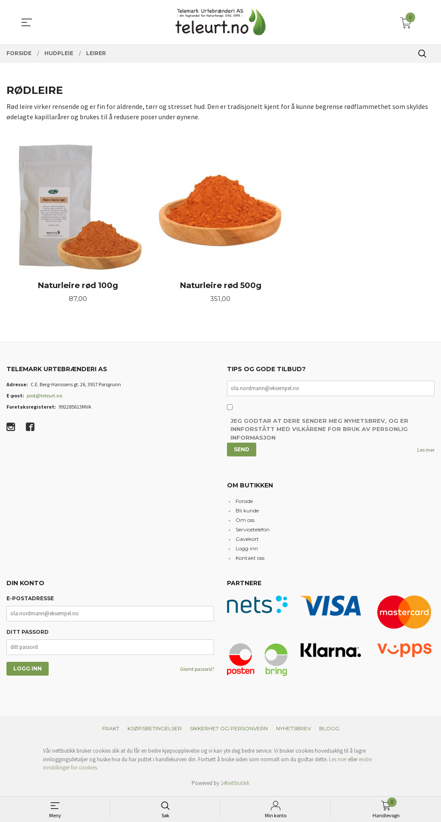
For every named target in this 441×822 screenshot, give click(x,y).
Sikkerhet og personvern (229, 730)
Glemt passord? (197, 670)
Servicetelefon (253, 531)
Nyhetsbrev (293, 730)
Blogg (329, 730)
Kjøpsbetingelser (154, 730)
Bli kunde (247, 512)
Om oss (245, 522)
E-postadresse (30, 600)
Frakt (110, 730)
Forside (244, 503)
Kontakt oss (250, 560)
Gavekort (247, 541)
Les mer (426, 451)
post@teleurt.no (44, 397)
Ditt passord (27, 633)
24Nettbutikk (234, 784)
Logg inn (247, 550)
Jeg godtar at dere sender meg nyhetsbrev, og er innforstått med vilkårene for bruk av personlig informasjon (319, 431)
